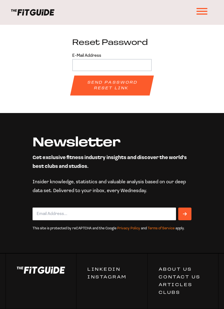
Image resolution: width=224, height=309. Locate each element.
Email (41, 203)
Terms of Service (161, 228)
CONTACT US (180, 277)
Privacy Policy (128, 228)
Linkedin (104, 269)
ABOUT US (175, 269)
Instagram (107, 277)
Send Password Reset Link (112, 85)
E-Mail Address (86, 55)
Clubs (169, 293)
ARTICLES (176, 285)
